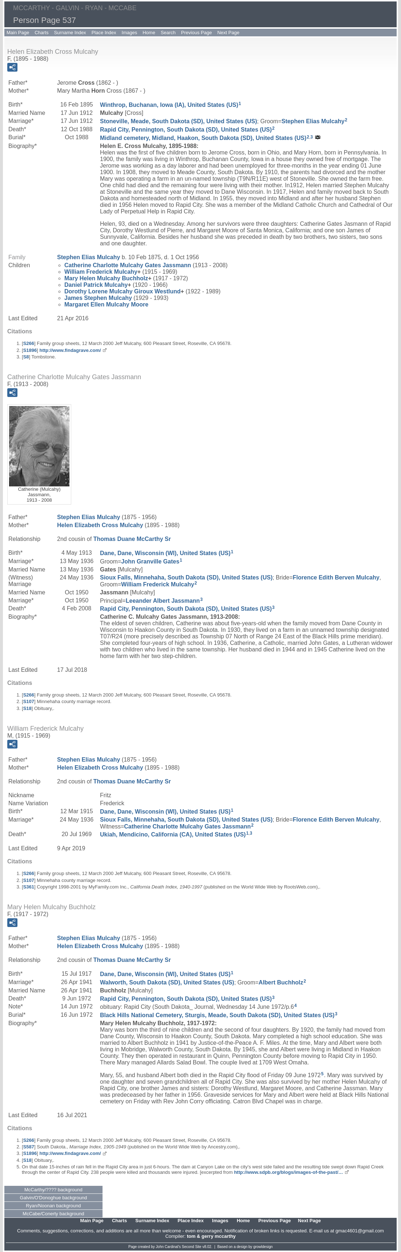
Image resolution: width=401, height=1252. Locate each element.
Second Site (191, 1247)
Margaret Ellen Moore (106, 304)
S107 (28, 701)
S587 (28, 1146)
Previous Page (196, 32)
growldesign (263, 1247)
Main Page (18, 32)
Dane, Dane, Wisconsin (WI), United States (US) (165, 553)
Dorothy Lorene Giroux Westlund (122, 291)
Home (149, 32)
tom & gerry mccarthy (211, 1236)
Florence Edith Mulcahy (336, 577)
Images (129, 32)
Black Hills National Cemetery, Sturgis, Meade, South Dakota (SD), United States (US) (217, 1015)
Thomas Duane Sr (132, 539)
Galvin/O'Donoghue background (53, 1197)
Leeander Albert (163, 600)
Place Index (104, 32)
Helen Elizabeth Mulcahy (100, 525)
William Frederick (100, 272)
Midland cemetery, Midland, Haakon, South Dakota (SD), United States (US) (203, 138)
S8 (26, 357)
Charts (41, 32)
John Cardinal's (168, 1247)
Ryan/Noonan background (53, 1205)
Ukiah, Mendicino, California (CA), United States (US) (173, 834)
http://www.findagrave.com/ (70, 350)
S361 (28, 887)
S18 (27, 708)
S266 (28, 343)
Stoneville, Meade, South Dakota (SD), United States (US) (178, 121)
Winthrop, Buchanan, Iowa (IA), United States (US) (169, 105)
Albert (280, 982)
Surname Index (70, 32)
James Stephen (98, 298)
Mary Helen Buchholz (106, 278)
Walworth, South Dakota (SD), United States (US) (167, 982)
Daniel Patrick (96, 285)
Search (168, 32)
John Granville (150, 561)
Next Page (228, 32)
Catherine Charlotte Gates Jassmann (127, 265)
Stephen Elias (312, 121)
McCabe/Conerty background (53, 1213)
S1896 (30, 350)
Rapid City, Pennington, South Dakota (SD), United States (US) (186, 129)
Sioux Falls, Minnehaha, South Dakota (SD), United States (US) (186, 577)
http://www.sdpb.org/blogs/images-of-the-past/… (288, 1172)
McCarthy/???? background (53, 1189)
